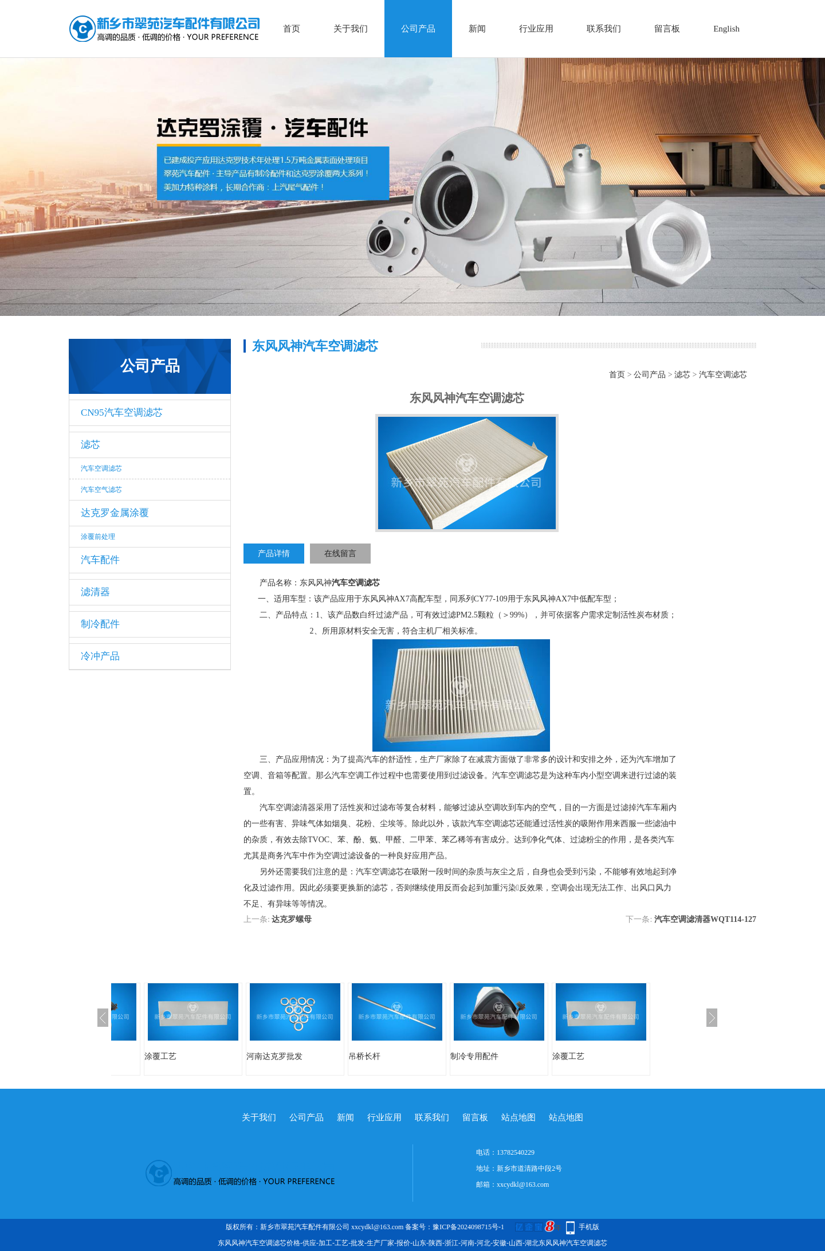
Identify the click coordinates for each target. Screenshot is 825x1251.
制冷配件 (100, 624)
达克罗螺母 (292, 919)
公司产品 (418, 28)
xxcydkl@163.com (523, 1184)
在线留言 (340, 553)
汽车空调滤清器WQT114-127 (705, 919)
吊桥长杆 (364, 1056)
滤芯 (90, 444)
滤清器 (95, 592)
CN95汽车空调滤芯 (122, 412)
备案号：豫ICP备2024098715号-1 (454, 1227)
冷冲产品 (100, 656)
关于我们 (350, 28)
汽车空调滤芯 (101, 468)
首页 (291, 28)
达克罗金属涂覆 (115, 512)
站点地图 (518, 1117)
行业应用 (536, 28)
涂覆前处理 (98, 537)
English (726, 28)
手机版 (589, 1227)
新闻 (477, 28)
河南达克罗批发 (274, 1056)
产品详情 (274, 553)
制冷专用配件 (474, 1056)
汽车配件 (100, 559)
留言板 (667, 28)
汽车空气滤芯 (101, 490)
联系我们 (604, 28)
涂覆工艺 (160, 1056)
